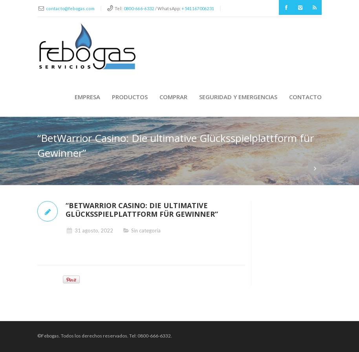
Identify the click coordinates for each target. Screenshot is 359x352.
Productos (130, 97)
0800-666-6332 (139, 8)
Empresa (87, 97)
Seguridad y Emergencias (238, 97)
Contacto (305, 97)
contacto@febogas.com (70, 8)
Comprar (173, 97)
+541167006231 (197, 8)
